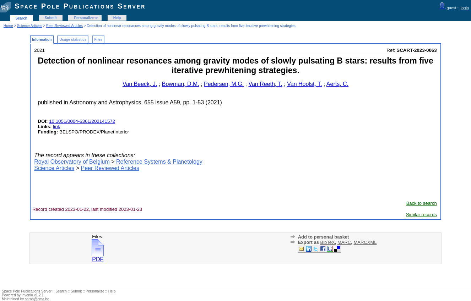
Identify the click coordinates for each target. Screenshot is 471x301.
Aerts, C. (337, 84)
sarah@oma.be (37, 299)
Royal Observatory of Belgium (72, 162)
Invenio (27, 295)
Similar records (421, 214)
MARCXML (365, 242)
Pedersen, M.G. (224, 84)
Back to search (421, 203)
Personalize (84, 18)
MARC (344, 242)
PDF (98, 256)
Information (42, 40)
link (56, 126)
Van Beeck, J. (140, 84)
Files (98, 40)
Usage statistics (72, 40)
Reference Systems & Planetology (159, 162)
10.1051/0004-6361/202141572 (82, 121)
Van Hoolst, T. (304, 84)
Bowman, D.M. (180, 84)
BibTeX (327, 242)
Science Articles (29, 26)
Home (8, 26)
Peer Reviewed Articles (64, 26)
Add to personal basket (323, 237)
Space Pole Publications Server (80, 6)
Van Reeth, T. (265, 84)
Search (21, 18)
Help (117, 18)
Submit (51, 18)
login (465, 8)
